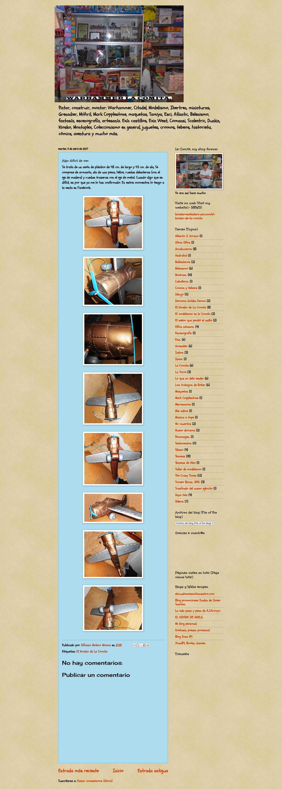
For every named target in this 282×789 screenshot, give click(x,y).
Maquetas (181, 391)
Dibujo (179, 294)
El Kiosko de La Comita (91, 651)
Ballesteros (182, 262)
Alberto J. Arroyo (187, 236)
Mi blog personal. (186, 624)
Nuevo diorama (185, 430)
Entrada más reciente (78, 771)
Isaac (179, 359)
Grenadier (181, 346)
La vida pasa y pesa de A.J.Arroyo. (198, 611)
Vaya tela (181, 495)
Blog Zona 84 (183, 637)
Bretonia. (181, 275)
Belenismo (181, 268)
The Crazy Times (185, 475)
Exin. (178, 339)
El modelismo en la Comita (192, 314)
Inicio (118, 771)
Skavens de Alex (185, 463)
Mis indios (181, 411)
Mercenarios (183, 404)
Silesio (179, 450)
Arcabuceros (183, 249)
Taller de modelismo (188, 469)
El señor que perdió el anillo (193, 320)
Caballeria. (182, 281)
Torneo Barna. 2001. (187, 482)
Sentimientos (183, 443)
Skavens (180, 456)
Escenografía (183, 333)
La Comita (182, 365)
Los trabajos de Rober (190, 385)
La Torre (180, 372)
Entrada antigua (153, 771)
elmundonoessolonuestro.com (194, 594)
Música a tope (184, 417)
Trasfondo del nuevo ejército (194, 488)
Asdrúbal (181, 255)
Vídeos (179, 501)
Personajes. (182, 437)
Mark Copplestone (186, 398)
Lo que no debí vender (189, 378)
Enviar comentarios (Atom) (94, 781)
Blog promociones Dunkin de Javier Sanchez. (197, 602)
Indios (179, 352)
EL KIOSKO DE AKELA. (189, 617)
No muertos (183, 424)
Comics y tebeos (186, 288)
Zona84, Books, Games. (190, 643)
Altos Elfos (182, 242)
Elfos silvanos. (184, 327)
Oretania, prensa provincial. (192, 630)
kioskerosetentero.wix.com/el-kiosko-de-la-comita (195, 216)
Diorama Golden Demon (190, 301)
